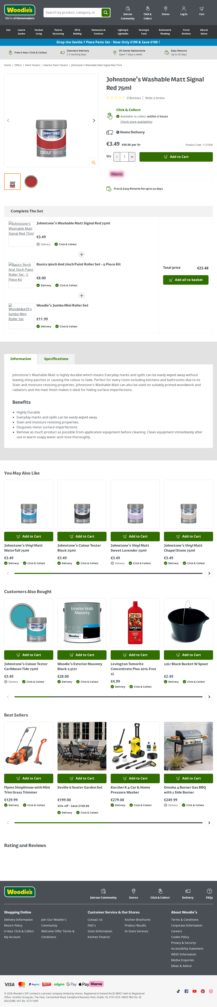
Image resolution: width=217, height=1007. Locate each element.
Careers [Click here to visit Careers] (176, 931)
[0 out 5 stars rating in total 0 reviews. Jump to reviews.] (123, 98)
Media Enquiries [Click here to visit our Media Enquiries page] (182, 960)
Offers (18, 65)
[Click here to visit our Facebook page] (186, 991)
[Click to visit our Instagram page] (211, 991)
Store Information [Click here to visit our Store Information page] (100, 931)
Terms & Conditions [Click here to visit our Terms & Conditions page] (185, 920)
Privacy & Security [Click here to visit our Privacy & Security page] (183, 943)
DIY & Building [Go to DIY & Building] (77, 32)
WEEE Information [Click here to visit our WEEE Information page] (183, 954)
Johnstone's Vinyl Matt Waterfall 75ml (23, 548)
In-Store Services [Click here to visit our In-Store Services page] (136, 931)
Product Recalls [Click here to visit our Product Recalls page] (135, 925)
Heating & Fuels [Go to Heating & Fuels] (144, 32)
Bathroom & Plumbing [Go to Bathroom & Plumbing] (165, 32)
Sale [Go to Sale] (8, 30)
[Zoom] (93, 162)
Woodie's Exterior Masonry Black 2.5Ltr (79, 666)
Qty (108, 156)
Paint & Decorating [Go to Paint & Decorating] (58, 32)
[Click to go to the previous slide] (8, 120)
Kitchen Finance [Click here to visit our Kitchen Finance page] (99, 937)
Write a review (155, 98)
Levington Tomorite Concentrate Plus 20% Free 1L (133, 669)
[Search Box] (77, 12)
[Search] (105, 12)
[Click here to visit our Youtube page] (194, 991)
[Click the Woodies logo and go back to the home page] (19, 12)
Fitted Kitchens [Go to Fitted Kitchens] (186, 32)
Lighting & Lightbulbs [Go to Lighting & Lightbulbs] (123, 32)
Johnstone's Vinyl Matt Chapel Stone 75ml (183, 548)
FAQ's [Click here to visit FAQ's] (92, 925)
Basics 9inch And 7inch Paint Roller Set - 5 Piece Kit (78, 265)
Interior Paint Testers (56, 65)
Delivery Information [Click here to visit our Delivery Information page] (18, 920)
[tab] (20, 359)
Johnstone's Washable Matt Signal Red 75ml (73, 224)
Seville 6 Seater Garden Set (80, 788)
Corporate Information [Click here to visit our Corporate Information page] (186, 925)
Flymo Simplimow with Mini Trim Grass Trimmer (27, 790)
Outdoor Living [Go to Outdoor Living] (39, 32)
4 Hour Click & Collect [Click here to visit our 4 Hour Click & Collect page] (19, 931)
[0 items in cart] (202, 11)
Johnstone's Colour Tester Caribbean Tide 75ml (26, 666)
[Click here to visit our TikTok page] (178, 991)
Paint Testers (32, 65)
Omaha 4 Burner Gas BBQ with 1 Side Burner (185, 790)
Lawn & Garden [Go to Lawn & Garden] (21, 32)
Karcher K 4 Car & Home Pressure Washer (130, 790)
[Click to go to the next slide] (94, 120)
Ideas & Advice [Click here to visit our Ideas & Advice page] (181, 966)
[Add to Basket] (176, 157)
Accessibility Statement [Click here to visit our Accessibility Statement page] (187, 949)
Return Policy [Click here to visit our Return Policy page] (13, 925)
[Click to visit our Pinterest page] (203, 991)
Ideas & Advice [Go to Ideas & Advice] (204, 32)
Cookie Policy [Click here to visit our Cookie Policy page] (180, 937)
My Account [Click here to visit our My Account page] (12, 937)
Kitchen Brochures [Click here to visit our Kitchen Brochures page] (137, 920)
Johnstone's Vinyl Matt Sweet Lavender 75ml (130, 548)
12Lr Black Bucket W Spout (186, 664)
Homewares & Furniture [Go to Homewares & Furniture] (98, 32)
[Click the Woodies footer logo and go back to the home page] (19, 894)
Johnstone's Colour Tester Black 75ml (79, 548)
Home (7, 65)
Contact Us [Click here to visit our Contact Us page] (95, 920)
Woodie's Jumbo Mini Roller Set (62, 306)
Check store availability (136, 122)
